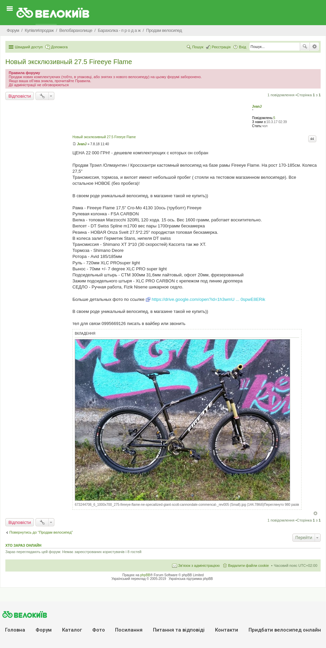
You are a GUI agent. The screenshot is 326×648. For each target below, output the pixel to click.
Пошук (305, 47)
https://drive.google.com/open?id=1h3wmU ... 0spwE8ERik (208, 299)
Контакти (226, 630)
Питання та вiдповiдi (179, 630)
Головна (15, 630)
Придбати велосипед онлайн (285, 630)
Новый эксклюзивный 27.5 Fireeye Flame (68, 61)
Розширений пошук (314, 47)
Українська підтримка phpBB (191, 579)
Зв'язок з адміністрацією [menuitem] (199, 565)
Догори (315, 513)
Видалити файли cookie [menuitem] (248, 565)
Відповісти (19, 96)
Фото (98, 630)
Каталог (72, 630)
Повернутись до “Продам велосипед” (41, 532)
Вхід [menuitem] (242, 47)
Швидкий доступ (29, 47)
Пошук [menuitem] (197, 47)
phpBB (145, 575)
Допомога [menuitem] (59, 47)
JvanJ (257, 106)
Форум (44, 630)
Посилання (129, 630)
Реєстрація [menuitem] (221, 47)
